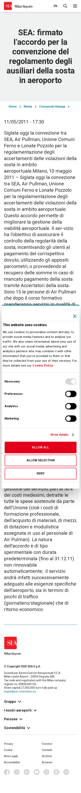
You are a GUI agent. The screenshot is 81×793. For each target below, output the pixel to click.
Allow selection (41, 460)
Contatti (47, 750)
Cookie (8, 750)
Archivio (47, 756)
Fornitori (47, 743)
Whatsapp (66, 772)
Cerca (65, 6)
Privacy (8, 743)
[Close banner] (74, 316)
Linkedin (27, 772)
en (55, 6)
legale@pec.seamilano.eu (20, 691)
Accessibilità (12, 762)
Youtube (37, 772)
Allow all (40, 447)
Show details (59, 435)
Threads (56, 772)
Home (13, 106)
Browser (47, 762)
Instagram (47, 772)
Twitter (17, 772)
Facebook (7, 772)
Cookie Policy (42, 365)
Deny (41, 473)
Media (28, 106)
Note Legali (11, 756)
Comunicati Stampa (52, 106)
